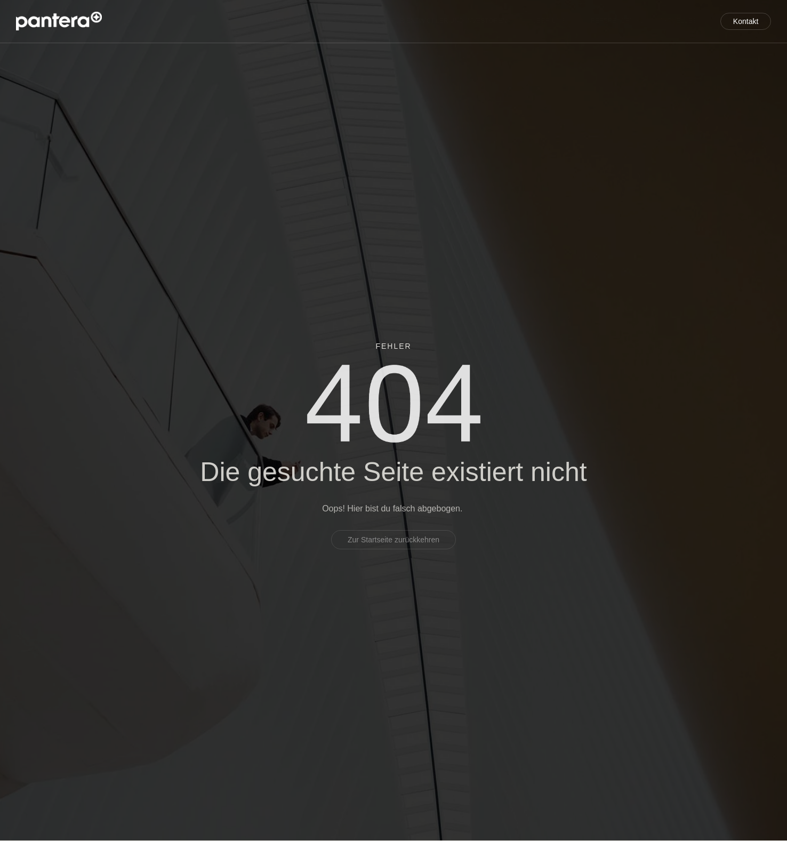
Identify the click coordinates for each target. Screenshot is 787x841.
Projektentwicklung (284, 21)
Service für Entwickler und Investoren (422, 21)
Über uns (538, 21)
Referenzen (602, 21)
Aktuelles (669, 21)
